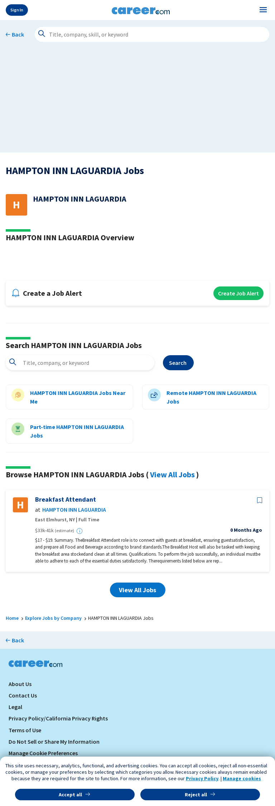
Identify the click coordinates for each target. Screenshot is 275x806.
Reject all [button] (196, 794)
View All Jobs (172, 474)
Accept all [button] (70, 794)
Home (12, 618)
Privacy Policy (202, 778)
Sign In (16, 10)
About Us (20, 683)
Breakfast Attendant (65, 499)
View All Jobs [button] (137, 590)
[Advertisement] (137, 102)
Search (178, 362)
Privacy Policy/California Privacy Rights (58, 718)
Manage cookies (242, 778)
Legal (15, 706)
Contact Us (23, 695)
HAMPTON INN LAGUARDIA (74, 509)
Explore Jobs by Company (53, 618)
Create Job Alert (238, 293)
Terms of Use (25, 730)
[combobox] (80, 362)
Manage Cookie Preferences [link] (43, 753)
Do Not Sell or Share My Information (54, 741)
